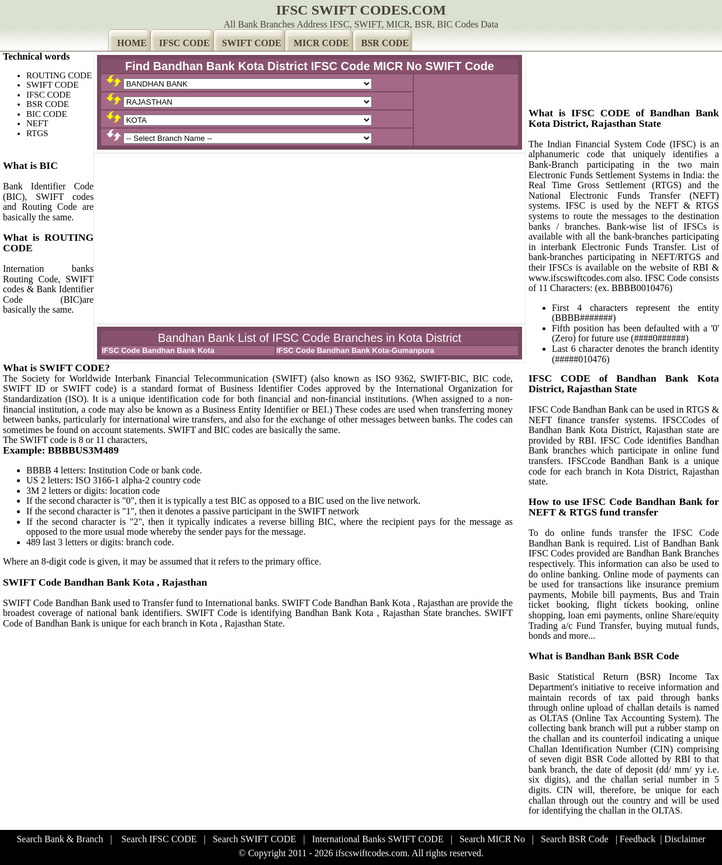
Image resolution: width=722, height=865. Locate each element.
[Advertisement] (309, 238)
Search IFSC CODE (159, 839)
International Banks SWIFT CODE (378, 839)
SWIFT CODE (252, 43)
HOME (132, 43)
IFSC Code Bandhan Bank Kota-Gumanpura (355, 350)
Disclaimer (684, 839)
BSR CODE (385, 43)
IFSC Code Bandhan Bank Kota (158, 350)
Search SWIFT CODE (254, 839)
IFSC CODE (184, 43)
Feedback (637, 839)
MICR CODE (321, 43)
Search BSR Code (575, 839)
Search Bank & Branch (59, 839)
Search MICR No (492, 839)
